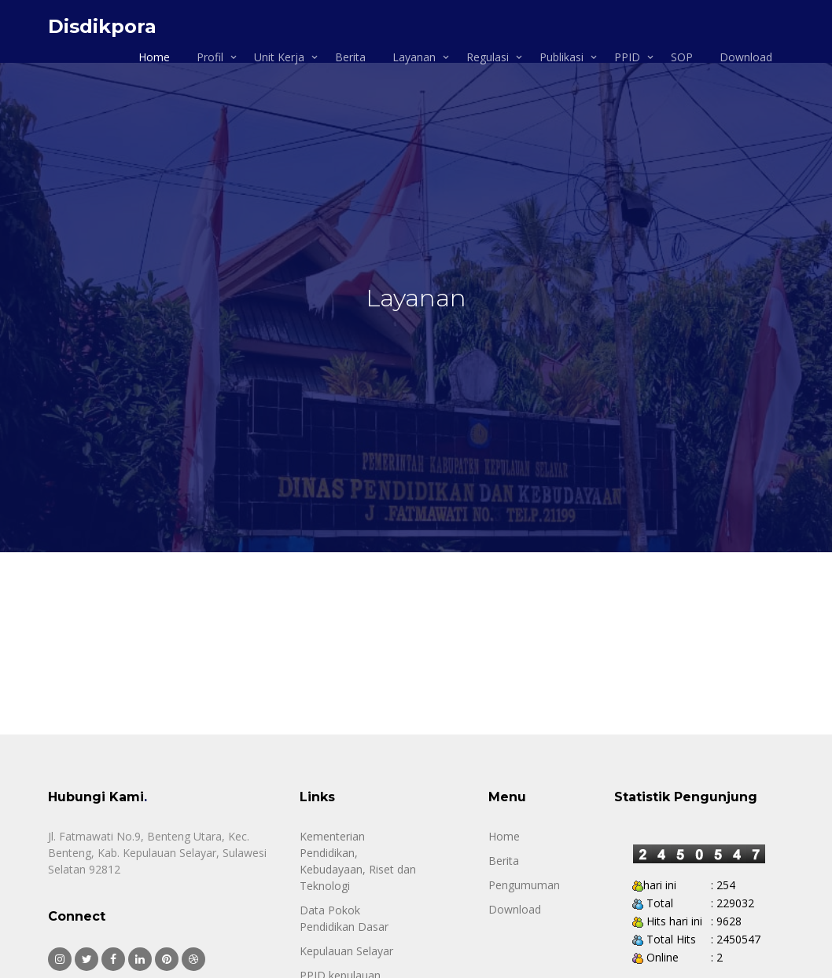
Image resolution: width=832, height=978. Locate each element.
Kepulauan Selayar (346, 950)
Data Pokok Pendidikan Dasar (344, 918)
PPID (627, 56)
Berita (350, 56)
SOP (682, 56)
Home (154, 56)
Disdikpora (102, 26)
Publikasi (561, 56)
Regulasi (487, 56)
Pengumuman (524, 884)
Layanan (414, 56)
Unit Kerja (279, 56)
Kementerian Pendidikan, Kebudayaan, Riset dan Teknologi (358, 861)
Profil (210, 56)
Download (746, 56)
